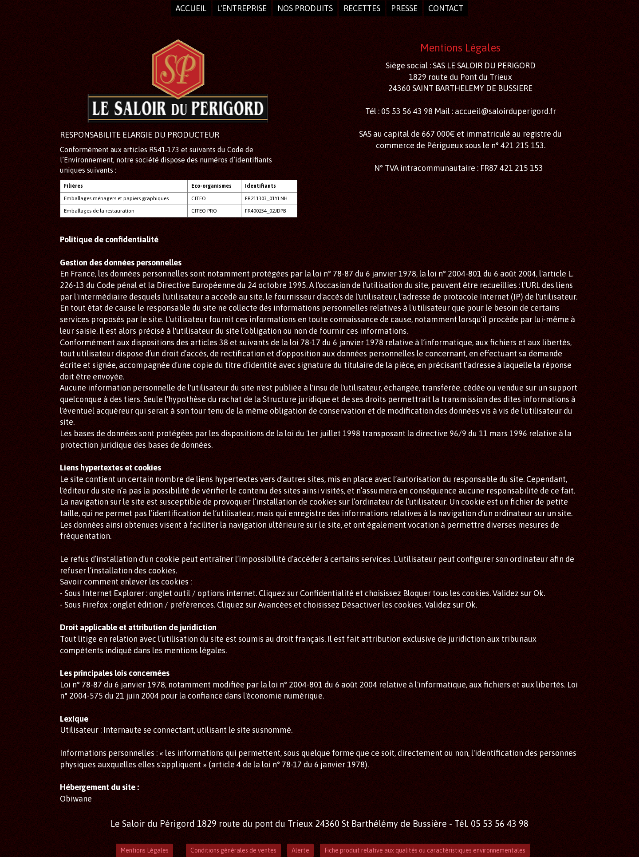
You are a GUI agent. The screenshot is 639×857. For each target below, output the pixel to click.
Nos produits (305, 8)
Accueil (191, 8)
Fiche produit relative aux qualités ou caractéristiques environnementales (424, 850)
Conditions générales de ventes (233, 850)
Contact (445, 8)
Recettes (361, 8)
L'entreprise (242, 8)
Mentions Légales (144, 850)
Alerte (300, 850)
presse (404, 8)
